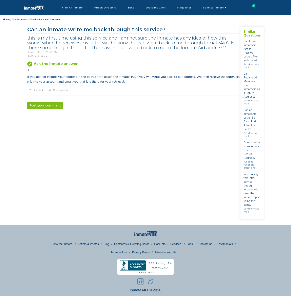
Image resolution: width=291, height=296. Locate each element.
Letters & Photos (88, 244)
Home (6, 19)
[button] (37, 90)
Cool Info (160, 244)
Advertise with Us (165, 252)
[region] (133, 122)
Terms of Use (119, 252)
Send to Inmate (215, 7)
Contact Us (205, 244)
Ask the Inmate (63, 244)
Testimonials (225, 244)
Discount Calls (156, 7)
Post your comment (45, 105)
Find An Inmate (72, 7)
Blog (131, 7)
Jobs (190, 244)
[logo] (33, 14)
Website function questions (249, 164)
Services (176, 244)
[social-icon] (140, 282)
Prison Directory (105, 7)
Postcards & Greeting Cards (131, 244)
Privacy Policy (141, 252)
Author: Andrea (37, 56)
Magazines (184, 7)
